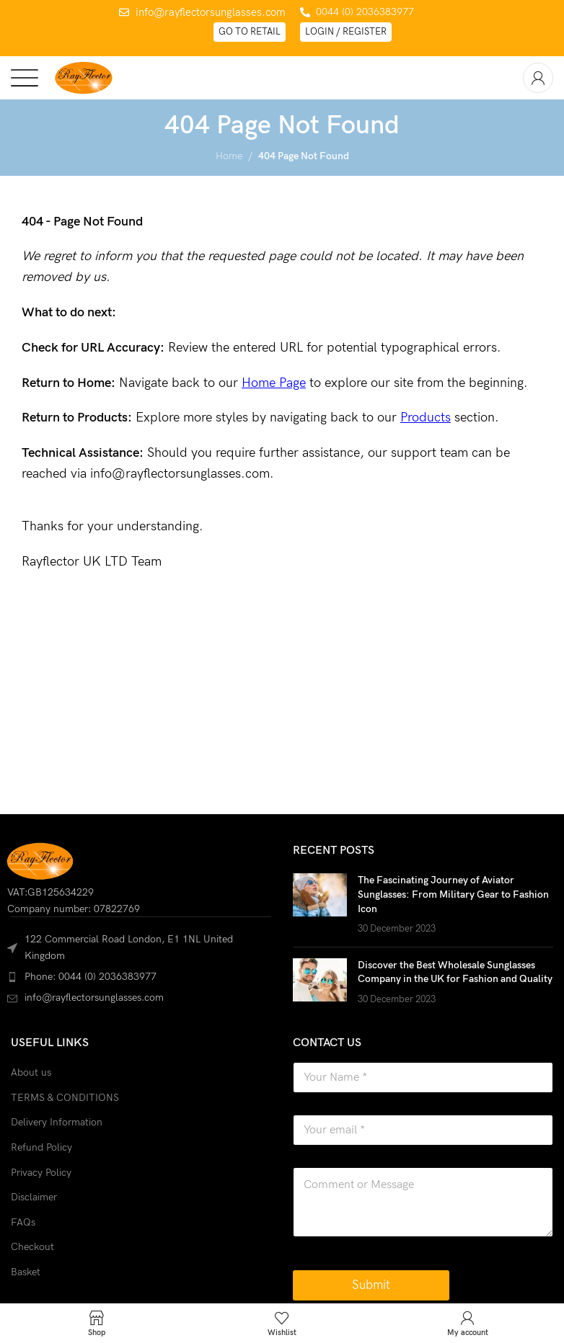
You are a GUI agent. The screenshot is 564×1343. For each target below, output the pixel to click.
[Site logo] (83, 77)
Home (229, 156)
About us (31, 1072)
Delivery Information (56, 1122)
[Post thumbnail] (320, 904)
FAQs (23, 1222)
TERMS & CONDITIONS (65, 1098)
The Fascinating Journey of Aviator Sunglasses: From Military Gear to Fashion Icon (453, 894)
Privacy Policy (41, 1172)
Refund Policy (41, 1147)
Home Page (274, 383)
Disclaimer (34, 1197)
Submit (371, 1285)
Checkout (32, 1247)
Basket (25, 1272)
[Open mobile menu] (24, 77)
